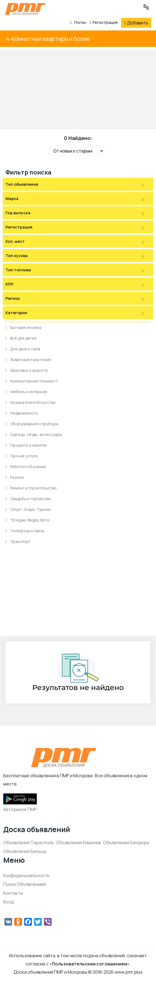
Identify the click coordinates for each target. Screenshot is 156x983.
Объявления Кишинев (78, 843)
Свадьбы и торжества (28, 498)
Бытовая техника (23, 327)
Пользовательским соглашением (89, 964)
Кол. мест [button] (15, 241)
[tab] (78, 184)
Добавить (136, 23)
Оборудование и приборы (32, 423)
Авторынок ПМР (20, 809)
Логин (78, 22)
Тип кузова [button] (16, 255)
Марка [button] (11, 198)
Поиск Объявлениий (24, 884)
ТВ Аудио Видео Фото (27, 520)
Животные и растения (28, 359)
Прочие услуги (21, 455)
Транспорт (18, 541)
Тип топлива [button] (18, 269)
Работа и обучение (25, 466)
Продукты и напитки (26, 445)
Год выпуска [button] (17, 212)
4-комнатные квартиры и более (48, 39)
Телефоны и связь (24, 530)
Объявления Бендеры (126, 843)
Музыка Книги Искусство (30, 402)
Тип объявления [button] (21, 184)
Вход (8, 902)
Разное (14, 477)
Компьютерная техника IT (31, 381)
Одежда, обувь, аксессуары (33, 434)
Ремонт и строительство (31, 488)
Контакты (13, 893)
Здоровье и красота (26, 370)
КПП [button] (9, 284)
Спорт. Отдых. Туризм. (28, 509)
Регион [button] (12, 298)
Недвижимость (21, 413)
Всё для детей (21, 338)
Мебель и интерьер (26, 391)
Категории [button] (16, 312)
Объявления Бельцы (24, 851)
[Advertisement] (78, 88)
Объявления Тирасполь (28, 843)
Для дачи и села (22, 348)
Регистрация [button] (18, 227)
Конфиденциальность (26, 875)
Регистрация (104, 22)
